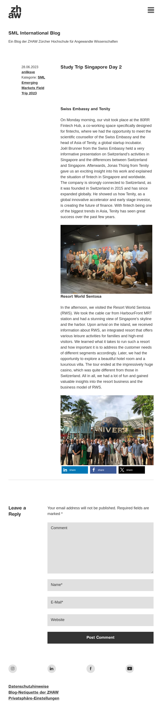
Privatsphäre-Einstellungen (33, 698)
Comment (59, 528)
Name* (56, 585)
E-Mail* (57, 602)
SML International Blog (34, 33)
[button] (75, 470)
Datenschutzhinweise (28, 687)
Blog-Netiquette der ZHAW (33, 692)
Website (58, 620)
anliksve (28, 72)
